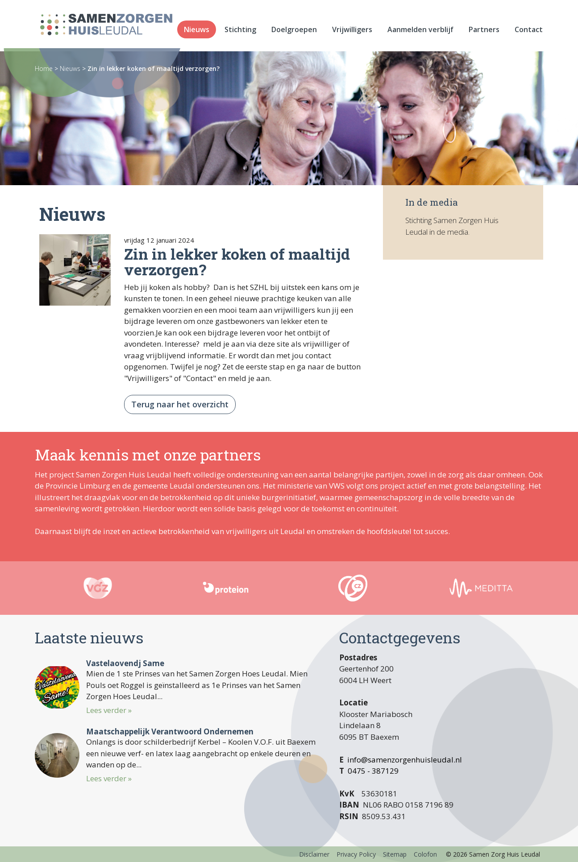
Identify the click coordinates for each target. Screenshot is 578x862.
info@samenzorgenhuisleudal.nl (404, 759)
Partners (484, 31)
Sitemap (395, 854)
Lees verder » (109, 710)
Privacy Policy (356, 854)
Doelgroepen (294, 31)
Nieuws (196, 31)
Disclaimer (314, 854)
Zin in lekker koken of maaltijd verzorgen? (153, 68)
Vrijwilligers (352, 31)
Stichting (240, 31)
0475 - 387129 (373, 771)
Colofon (425, 854)
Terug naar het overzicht (180, 404)
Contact (529, 31)
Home (44, 68)
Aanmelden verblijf (420, 31)
